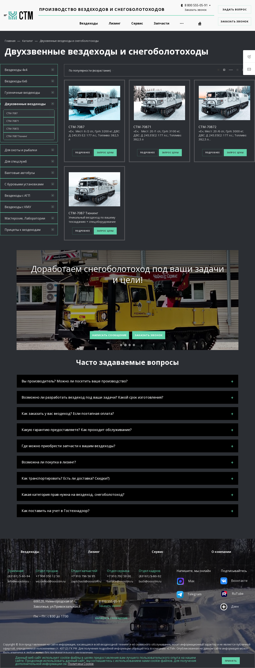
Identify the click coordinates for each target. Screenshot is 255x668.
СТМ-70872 (12, 128)
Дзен (229, 606)
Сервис (157, 552)
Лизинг (94, 552)
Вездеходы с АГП (29, 195)
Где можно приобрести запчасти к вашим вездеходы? (68, 446)
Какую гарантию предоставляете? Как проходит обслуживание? (77, 429)
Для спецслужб (29, 161)
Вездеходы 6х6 (29, 81)
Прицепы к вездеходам (29, 230)
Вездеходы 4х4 (29, 70)
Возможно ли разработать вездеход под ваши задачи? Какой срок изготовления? (92, 397)
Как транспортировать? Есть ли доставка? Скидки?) (66, 478)
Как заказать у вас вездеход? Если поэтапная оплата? (68, 413)
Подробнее (82, 152)
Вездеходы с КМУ (29, 207)
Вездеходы (30, 552)
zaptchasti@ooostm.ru (86, 581)
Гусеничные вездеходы (29, 92)
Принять (231, 660)
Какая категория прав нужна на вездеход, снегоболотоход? (73, 494)
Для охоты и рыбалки (29, 150)
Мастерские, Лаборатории (29, 218)
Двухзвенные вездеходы (29, 104)
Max (185, 581)
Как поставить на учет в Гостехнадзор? (55, 510)
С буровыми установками (29, 184)
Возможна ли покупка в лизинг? (49, 462)
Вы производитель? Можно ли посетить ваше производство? (75, 381)
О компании (221, 552)
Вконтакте (233, 581)
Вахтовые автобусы (29, 173)
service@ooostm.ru (120, 581)
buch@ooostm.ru (150, 581)
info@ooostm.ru (18, 581)
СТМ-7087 (12, 113)
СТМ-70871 (12, 121)
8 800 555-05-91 (196, 5)
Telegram (189, 594)
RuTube (231, 593)
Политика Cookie (81, 664)
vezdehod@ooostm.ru (50, 581)
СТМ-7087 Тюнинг (16, 136)
